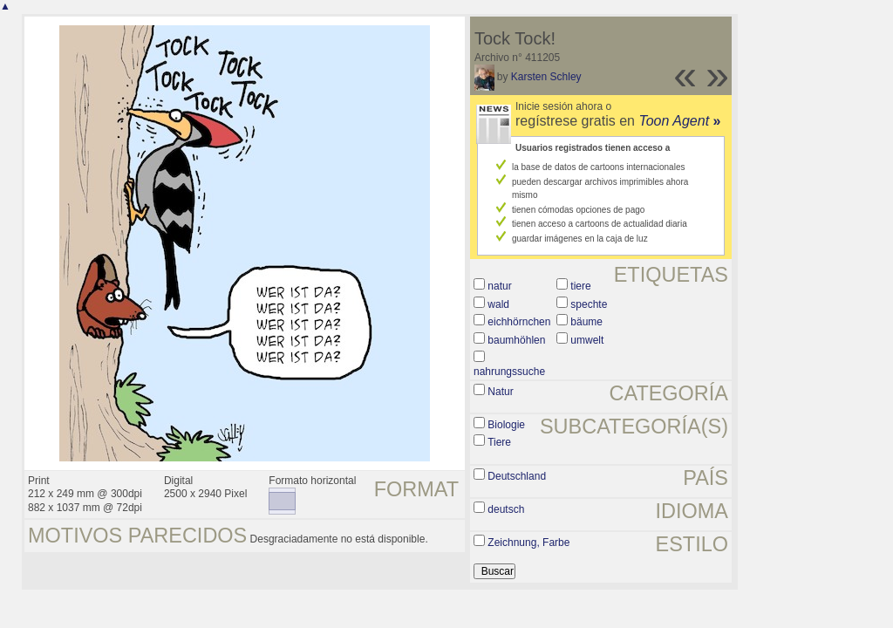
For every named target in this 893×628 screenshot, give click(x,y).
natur (499, 286)
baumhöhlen (516, 340)
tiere (580, 286)
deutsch (505, 509)
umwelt (586, 340)
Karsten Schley (546, 77)
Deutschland (516, 476)
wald (498, 304)
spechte (588, 304)
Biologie (506, 425)
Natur (500, 392)
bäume (586, 322)
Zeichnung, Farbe (528, 542)
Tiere (499, 442)
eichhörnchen (518, 322)
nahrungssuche (509, 371)
